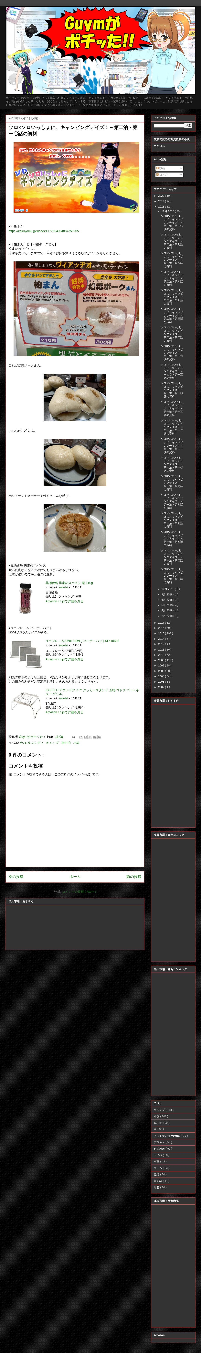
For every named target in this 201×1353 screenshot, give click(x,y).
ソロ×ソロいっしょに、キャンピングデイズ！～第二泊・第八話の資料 (172, 260)
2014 (161, 638)
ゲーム (158, 1167)
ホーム (75, 877)
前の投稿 (133, 877)
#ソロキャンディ (32, 743)
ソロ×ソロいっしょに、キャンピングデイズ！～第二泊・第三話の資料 (172, 315)
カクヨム (159, 145)
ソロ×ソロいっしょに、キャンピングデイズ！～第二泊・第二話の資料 (172, 334)
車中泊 (66, 743)
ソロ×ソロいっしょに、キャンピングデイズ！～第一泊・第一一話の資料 (172, 445)
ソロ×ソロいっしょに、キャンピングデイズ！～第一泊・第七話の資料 (172, 482)
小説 (76, 743)
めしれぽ (160, 1148)
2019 (161, 201)
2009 (161, 660)
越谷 (157, 1187)
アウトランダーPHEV (167, 1135)
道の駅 (158, 1180)
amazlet (63, 587)
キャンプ (52, 743)
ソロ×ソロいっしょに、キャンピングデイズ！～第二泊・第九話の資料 (172, 241)
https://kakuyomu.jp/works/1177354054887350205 (44, 231)
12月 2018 (168, 211)
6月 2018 (167, 599)
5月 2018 (167, 605)
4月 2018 (167, 610)
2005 (161, 671)
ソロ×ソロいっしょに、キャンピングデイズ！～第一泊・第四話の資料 (172, 538)
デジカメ (160, 1142)
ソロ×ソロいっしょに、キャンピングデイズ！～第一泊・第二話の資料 (172, 557)
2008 (161, 665)
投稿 (160, 168)
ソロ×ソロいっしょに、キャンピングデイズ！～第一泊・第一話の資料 (172, 576)
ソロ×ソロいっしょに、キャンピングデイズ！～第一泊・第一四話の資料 (172, 390)
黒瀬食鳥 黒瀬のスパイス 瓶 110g (69, 583)
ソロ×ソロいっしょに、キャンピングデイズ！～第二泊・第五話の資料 (172, 297)
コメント (163, 174)
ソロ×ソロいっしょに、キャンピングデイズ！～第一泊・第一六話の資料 (172, 352)
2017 (161, 622)
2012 (161, 644)
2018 (161, 206)
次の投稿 (16, 877)
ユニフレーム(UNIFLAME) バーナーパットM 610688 (82, 641)
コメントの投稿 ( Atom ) (79, 891)
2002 (161, 687)
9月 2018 (167, 594)
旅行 (157, 1174)
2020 (161, 195)
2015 (161, 633)
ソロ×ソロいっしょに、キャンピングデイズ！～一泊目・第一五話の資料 (172, 371)
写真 (157, 1161)
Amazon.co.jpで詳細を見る (64, 601)
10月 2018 (168, 589)
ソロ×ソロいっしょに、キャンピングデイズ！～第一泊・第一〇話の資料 (172, 464)
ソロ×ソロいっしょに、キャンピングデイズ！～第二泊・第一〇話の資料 (172, 222)
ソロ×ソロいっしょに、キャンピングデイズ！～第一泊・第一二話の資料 (172, 427)
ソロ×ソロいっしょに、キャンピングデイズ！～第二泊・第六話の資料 (172, 278)
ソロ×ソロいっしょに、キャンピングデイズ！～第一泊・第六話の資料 (172, 501)
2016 (161, 627)
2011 (161, 649)
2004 (161, 676)
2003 (161, 681)
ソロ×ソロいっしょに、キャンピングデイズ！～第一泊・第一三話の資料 (172, 408)
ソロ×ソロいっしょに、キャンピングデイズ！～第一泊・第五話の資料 (172, 520)
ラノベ (158, 1155)
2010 (161, 654)
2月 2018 (167, 615)
